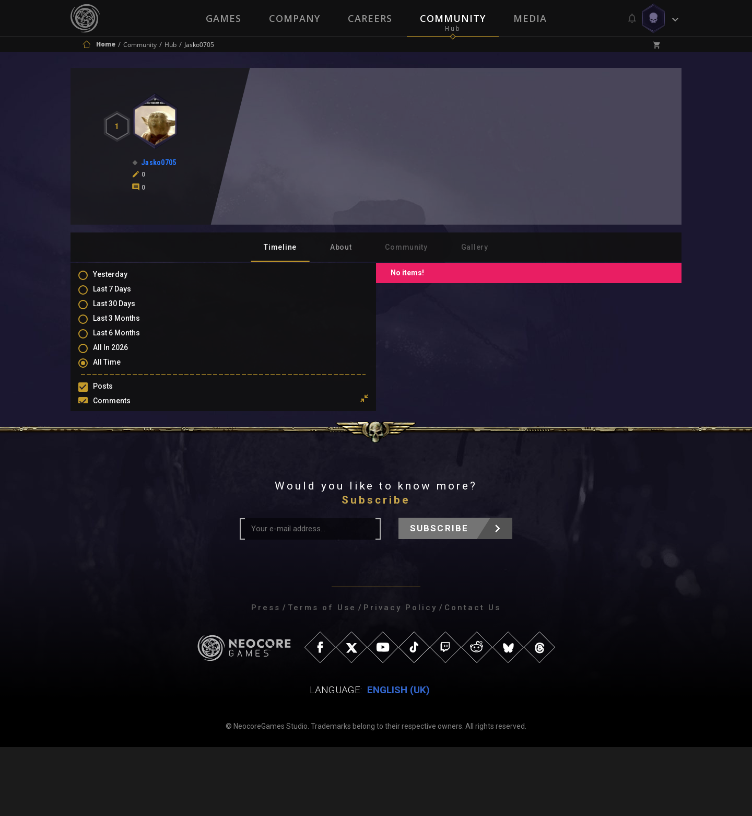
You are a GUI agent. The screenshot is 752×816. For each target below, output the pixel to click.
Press (265, 676)
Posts (113, 396)
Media (531, 18)
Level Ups (119, 456)
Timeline (280, 247)
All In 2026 (120, 356)
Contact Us (472, 676)
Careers (370, 18)
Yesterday (120, 280)
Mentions (119, 426)
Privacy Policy (400, 676)
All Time (117, 371)
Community (453, 18)
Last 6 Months (126, 341)
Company (294, 18)
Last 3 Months (126, 326)
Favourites (121, 441)
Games (222, 18)
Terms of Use (322, 676)
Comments (122, 411)
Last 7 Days (122, 296)
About (341, 247)
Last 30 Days (124, 311)
